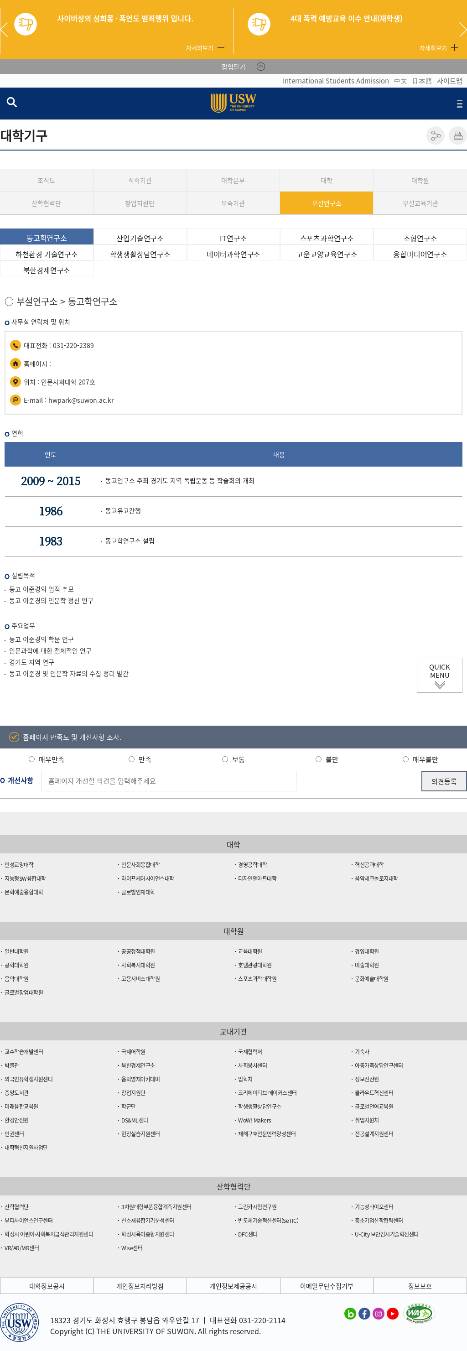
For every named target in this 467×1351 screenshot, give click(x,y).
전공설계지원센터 (374, 1134)
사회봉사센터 (252, 1065)
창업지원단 (140, 203)
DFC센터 (248, 1234)
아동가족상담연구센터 (379, 1065)
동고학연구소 (46, 237)
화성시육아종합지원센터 (147, 1234)
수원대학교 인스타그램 (378, 1313)
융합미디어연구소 (420, 254)
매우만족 (51, 759)
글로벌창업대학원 (24, 992)
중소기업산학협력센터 (379, 1220)
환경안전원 (17, 1120)
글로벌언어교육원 (374, 1106)
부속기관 (233, 203)
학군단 (128, 1106)
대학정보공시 (47, 1285)
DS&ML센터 (134, 1120)
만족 (145, 759)
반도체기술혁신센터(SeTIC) (268, 1220)
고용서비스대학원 (140, 979)
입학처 (245, 1079)
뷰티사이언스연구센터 (28, 1220)
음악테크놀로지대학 (376, 878)
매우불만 (425, 759)
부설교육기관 (420, 203)
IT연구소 (233, 238)
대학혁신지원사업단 (26, 1147)
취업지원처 (367, 1120)
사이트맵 (449, 81)
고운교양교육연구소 (326, 254)
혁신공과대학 (369, 865)
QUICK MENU (439, 671)
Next (463, 29)
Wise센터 (131, 1248)
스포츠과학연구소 (327, 238)
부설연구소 (327, 203)
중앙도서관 (17, 1093)
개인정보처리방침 (140, 1285)
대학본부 (233, 180)
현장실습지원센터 (140, 1134)
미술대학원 (367, 965)
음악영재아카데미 (140, 1079)
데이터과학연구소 (233, 254)
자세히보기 (199, 47)
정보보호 (420, 1285)
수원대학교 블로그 (350, 1313)
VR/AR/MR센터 (22, 1248)
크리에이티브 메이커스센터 (267, 1093)
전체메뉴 (459, 103)
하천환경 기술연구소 (47, 254)
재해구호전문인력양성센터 (267, 1134)
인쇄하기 (458, 135)
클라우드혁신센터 (374, 1093)
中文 (400, 81)
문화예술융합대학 (24, 892)
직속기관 (140, 180)
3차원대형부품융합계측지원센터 (156, 1207)
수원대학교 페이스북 (364, 1313)
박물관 (12, 1065)
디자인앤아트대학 (257, 878)
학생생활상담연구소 (140, 254)
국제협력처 (250, 1052)
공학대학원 (17, 965)
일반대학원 (17, 951)
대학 (326, 180)
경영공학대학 (252, 865)
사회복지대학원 (138, 965)
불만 (332, 759)
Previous (7, 29)
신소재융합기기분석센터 (147, 1220)
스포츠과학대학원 (257, 979)
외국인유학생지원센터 (28, 1079)
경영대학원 (367, 951)
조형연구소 (420, 238)
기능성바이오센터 (374, 1207)
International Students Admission (336, 81)
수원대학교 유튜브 (393, 1313)
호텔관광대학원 (255, 965)
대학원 (420, 180)
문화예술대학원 (372, 979)
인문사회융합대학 (140, 865)
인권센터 (14, 1134)
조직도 (46, 180)
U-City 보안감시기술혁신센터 (387, 1234)
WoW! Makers (254, 1120)
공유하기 (435, 135)
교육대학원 (250, 951)
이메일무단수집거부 (326, 1285)
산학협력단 (46, 203)
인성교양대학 (19, 865)
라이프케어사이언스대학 (147, 878)
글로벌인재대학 (138, 892)
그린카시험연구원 (257, 1207)
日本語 (422, 81)
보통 (238, 759)
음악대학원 (17, 979)
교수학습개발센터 (24, 1052)
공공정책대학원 (138, 951)
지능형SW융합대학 (25, 878)
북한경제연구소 (47, 270)
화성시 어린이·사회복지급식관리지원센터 (49, 1234)
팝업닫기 (233, 66)
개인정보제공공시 (233, 1285)
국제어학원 (133, 1052)
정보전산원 (367, 1079)
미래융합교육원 (21, 1106)
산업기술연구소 (140, 238)
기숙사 (362, 1052)
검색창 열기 (11, 102)
